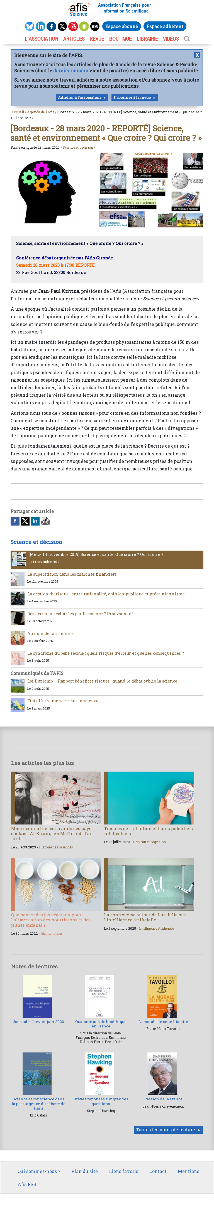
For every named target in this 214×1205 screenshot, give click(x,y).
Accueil (17, 112)
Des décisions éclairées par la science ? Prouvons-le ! (80, 613)
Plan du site (84, 1171)
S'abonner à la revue (132, 97)
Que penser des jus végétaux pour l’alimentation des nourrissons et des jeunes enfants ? (51, 919)
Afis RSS (27, 1184)
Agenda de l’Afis (40, 112)
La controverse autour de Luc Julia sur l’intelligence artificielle (145, 917)
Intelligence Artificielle (156, 928)
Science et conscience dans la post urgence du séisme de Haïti (38, 1103)
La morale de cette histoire (163, 1021)
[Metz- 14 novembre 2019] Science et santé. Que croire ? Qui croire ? (96, 554)
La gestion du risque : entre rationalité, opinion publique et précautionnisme (106, 594)
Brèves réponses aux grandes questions (101, 1101)
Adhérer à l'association (79, 97)
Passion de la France (163, 1098)
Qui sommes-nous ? (39, 1171)
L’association (41, 39)
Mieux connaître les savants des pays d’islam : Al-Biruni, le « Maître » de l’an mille (52, 833)
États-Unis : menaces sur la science (62, 700)
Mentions (188, 1171)
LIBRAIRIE (147, 39)
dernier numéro (70, 70)
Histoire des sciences (56, 847)
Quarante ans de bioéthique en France (101, 1024)
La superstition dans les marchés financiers (72, 574)
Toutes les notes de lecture (165, 1129)
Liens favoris (123, 1171)
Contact (158, 1171)
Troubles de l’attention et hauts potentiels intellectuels (148, 831)
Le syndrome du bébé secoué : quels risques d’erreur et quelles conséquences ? (105, 653)
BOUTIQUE (120, 39)
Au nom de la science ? (50, 633)
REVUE (97, 39)
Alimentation (51, 933)
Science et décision (78, 147)
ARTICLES (74, 39)
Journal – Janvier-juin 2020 (38, 1021)
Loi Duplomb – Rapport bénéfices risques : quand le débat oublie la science (102, 681)
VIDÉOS (171, 39)
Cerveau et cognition (149, 842)
